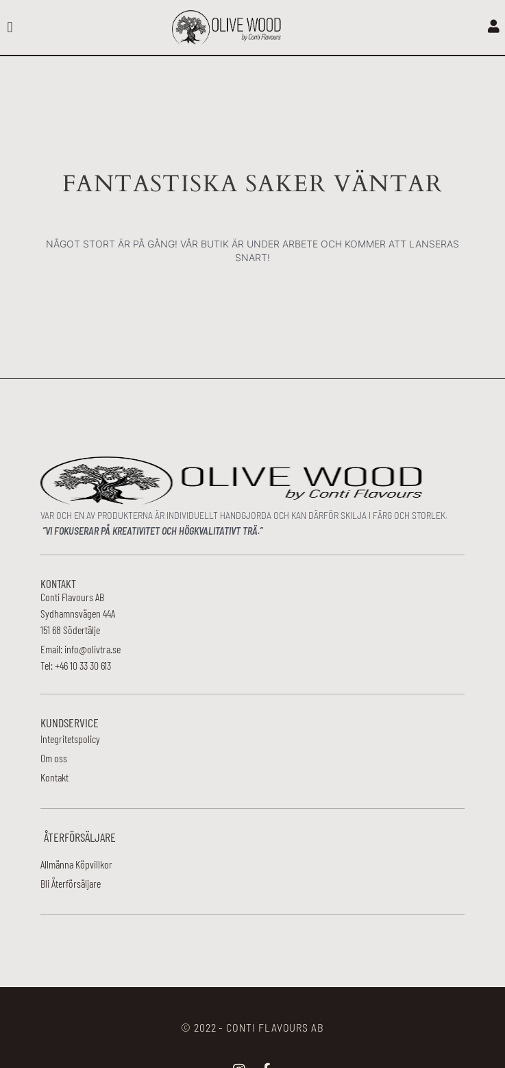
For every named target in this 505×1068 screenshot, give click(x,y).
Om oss (53, 757)
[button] (9, 27)
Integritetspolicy (70, 738)
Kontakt (54, 777)
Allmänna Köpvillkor (76, 864)
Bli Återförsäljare (70, 883)
